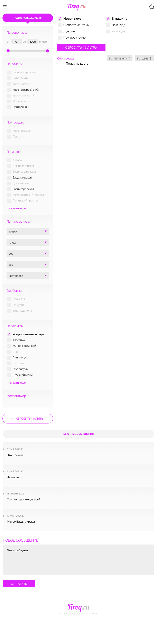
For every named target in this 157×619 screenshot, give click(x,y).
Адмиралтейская (24, 165)
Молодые (119, 31)
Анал (16, 351)
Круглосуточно (74, 37)
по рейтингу (115, 58)
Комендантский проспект (29, 194)
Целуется (19, 299)
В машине (119, 19)
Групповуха (20, 369)
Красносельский (23, 95)
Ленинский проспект (26, 200)
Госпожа (18, 363)
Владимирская (22, 177)
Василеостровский (25, 72)
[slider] (28, 50)
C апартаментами (76, 25)
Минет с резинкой (24, 345)
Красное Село (22, 130)
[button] (151, 7)
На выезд (118, 25)
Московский (21, 101)
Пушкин (18, 136)
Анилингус (20, 357)
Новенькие (72, 19)
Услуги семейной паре (28, 334)
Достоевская (21, 183)
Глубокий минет (23, 374)
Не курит (18, 305)
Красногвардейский (26, 89)
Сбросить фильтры (30, 418)
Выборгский (20, 78)
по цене (143, 58)
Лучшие (69, 31)
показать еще (17, 208)
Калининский (21, 84)
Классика (19, 340)
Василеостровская (25, 171)
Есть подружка (22, 310)
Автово (17, 160)
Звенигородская (23, 189)
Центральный (21, 107)
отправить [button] (19, 583)
